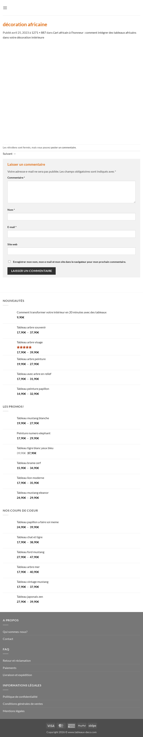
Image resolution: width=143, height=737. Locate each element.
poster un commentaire (63, 147)
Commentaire (16, 177)
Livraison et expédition (17, 675)
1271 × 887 (38, 32)
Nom (11, 209)
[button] (5, 7)
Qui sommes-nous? (15, 631)
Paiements (9, 667)
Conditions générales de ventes (23, 703)
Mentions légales (14, 711)
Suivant (9, 153)
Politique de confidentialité (20, 696)
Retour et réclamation (17, 660)
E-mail (12, 227)
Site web (12, 244)
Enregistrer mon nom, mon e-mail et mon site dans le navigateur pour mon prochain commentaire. (69, 261)
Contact (8, 638)
